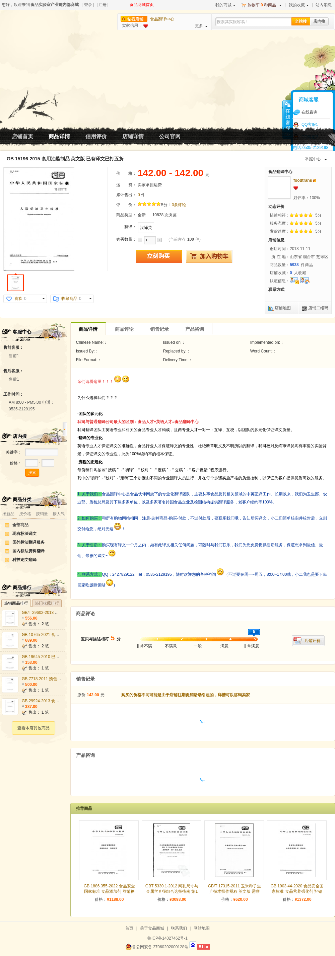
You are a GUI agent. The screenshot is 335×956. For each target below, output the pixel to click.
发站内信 (314, 180)
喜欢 (18, 298)
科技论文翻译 (24, 559)
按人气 (59, 513)
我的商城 (225, 5)
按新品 (8, 513)
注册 (102, 4)
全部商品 (20, 525)
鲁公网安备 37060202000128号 (157, 947)
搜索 (32, 472)
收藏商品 (69, 298)
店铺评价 (313, 640)
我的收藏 (299, 5)
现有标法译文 (24, 533)
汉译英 (146, 227)
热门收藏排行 (47, 603)
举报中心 (316, 159)
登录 (88, 4)
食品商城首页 (142, 4)
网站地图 (202, 928)
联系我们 (179, 928)
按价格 (25, 513)
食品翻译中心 (162, 19)
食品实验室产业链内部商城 (54, 4)
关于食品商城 (152, 928)
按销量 (42, 513)
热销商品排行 (16, 603)
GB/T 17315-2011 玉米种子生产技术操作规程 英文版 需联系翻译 (234, 891)
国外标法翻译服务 (28, 542)
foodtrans (302, 180)
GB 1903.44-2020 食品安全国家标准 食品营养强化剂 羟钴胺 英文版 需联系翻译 (297, 891)
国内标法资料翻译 (28, 551)
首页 (129, 928)
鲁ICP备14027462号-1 (167, 938)
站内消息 (324, 5)
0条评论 (179, 205)
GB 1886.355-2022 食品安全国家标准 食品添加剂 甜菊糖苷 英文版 (109, 891)
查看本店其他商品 (33, 728)
